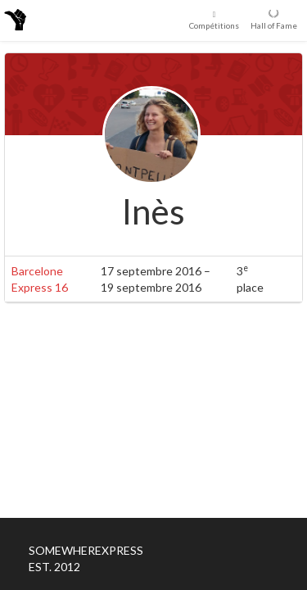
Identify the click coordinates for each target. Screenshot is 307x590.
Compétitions (214, 19)
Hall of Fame (274, 19)
